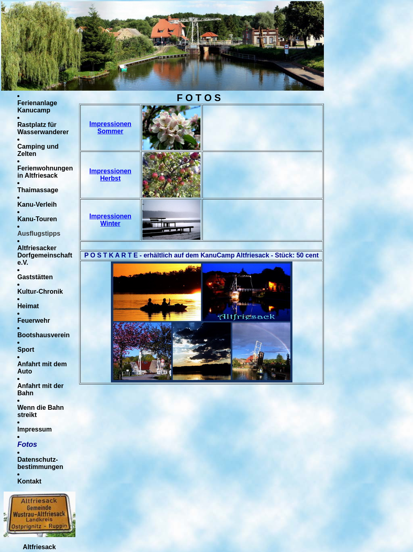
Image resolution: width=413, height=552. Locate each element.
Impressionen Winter (110, 220)
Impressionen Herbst (110, 175)
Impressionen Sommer (110, 127)
